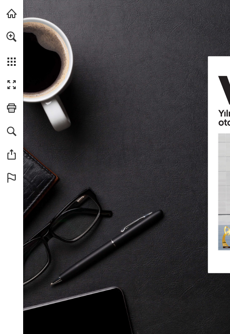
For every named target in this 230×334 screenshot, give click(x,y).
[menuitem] (11, 48)
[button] (11, 36)
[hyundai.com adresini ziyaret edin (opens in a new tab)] (11, 13)
